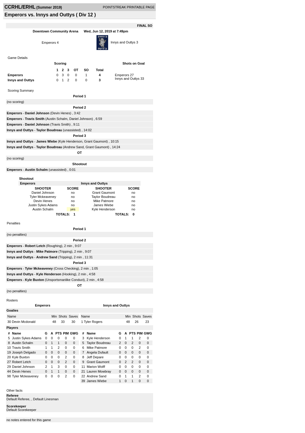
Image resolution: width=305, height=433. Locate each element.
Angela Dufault (97, 352)
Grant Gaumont (95, 141)
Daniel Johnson (37, 113)
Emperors (49, 42)
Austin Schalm (56, 119)
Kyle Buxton (34, 280)
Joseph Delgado (24, 352)
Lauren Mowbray (99, 371)
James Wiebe (46, 141)
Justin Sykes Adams (26, 338)
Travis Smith (34, 119)
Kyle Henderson (70, 141)
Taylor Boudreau (49, 130)
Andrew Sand (74, 147)
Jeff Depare (95, 357)
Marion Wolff (96, 366)
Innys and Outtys (123, 42)
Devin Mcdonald (23, 321)
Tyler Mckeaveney (39, 268)
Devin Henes (60, 113)
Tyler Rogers (93, 321)
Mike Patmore (47, 251)
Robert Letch (35, 246)
